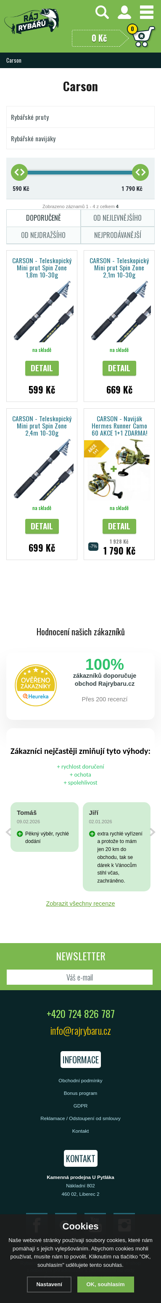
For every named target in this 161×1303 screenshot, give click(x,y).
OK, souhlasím (106, 1284)
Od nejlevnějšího (117, 218)
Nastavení (49, 1284)
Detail (42, 367)
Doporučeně (43, 218)
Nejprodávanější (117, 235)
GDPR (81, 1105)
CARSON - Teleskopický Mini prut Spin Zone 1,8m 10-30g (41, 267)
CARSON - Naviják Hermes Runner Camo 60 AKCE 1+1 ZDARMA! (119, 425)
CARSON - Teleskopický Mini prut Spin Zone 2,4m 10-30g (41, 425)
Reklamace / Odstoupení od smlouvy (80, 1118)
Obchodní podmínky (80, 1080)
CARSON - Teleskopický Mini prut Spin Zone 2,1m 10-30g (119, 267)
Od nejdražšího (43, 235)
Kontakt (80, 1131)
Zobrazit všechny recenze (80, 903)
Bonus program (81, 1093)
